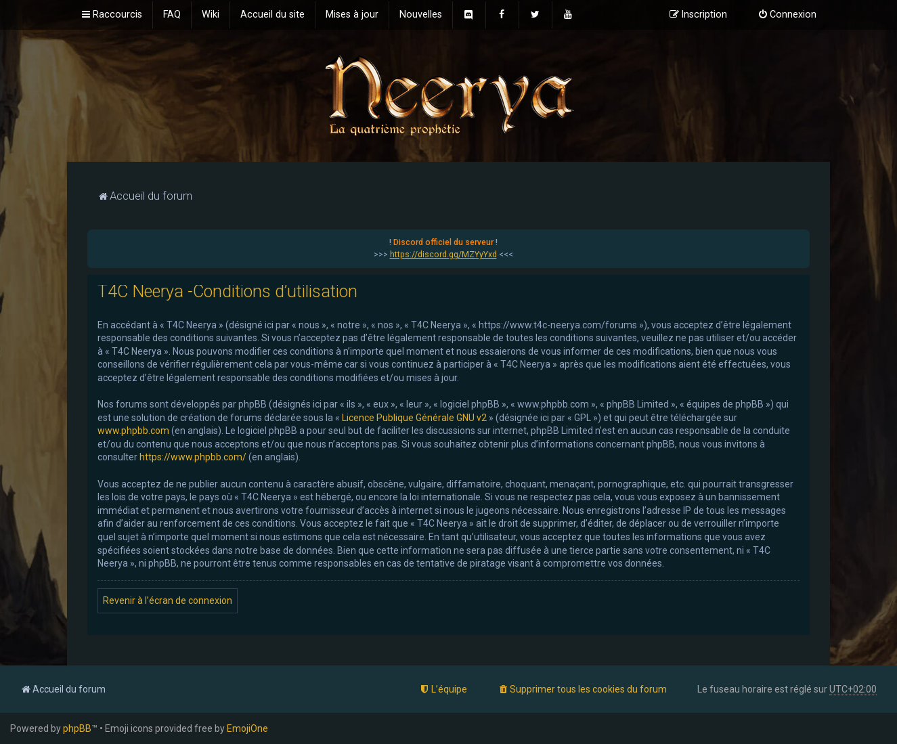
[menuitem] (172, 14)
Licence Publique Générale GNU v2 (414, 417)
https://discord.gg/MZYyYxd (443, 254)
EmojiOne (247, 728)
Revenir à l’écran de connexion (167, 600)
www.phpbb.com (133, 430)
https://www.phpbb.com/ (192, 457)
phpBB (77, 728)
